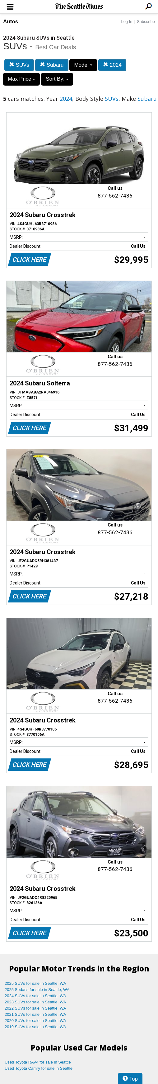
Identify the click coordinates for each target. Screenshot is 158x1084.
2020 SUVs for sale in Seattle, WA (35, 1020)
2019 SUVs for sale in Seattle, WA (35, 1026)
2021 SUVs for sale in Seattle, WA (35, 1014)
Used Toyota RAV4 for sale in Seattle (38, 1062)
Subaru (52, 65)
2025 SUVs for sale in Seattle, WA (35, 983)
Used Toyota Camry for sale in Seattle (38, 1068)
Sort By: (57, 79)
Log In (126, 21)
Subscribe (146, 21)
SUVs (19, 65)
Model (83, 65)
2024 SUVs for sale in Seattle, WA (35, 995)
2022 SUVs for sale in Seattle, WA (35, 1008)
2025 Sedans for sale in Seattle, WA (37, 989)
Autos (10, 21)
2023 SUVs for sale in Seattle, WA (35, 1002)
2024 (112, 65)
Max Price (21, 79)
